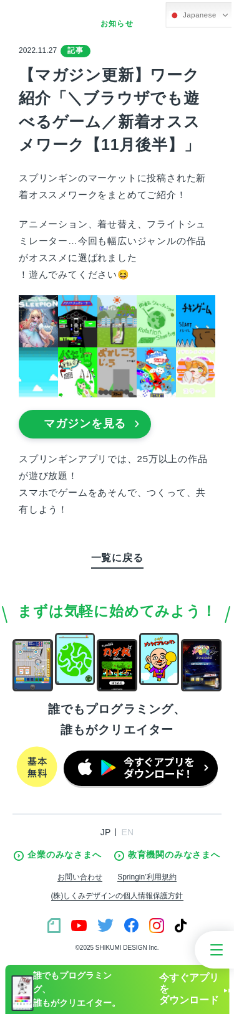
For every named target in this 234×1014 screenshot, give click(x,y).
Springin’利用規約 (147, 877)
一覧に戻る (117, 557)
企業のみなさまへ (57, 855)
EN (127, 832)
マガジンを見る (92, 423)
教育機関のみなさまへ (167, 855)
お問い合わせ (79, 877)
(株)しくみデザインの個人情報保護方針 (117, 895)
